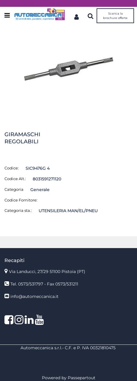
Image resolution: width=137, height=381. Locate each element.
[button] (68, 69)
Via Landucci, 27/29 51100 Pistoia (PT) (47, 271)
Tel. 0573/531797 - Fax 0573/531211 (44, 284)
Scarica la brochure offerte (115, 16)
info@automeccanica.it (34, 296)
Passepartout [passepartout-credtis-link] (81, 377)
